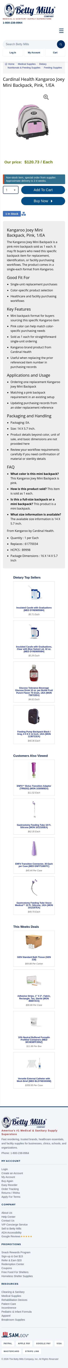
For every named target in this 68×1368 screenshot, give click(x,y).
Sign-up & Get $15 (12, 1256)
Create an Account (12, 1173)
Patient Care (8, 1303)
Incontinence (8, 1307)
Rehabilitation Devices (14, 1299)
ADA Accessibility (11, 1232)
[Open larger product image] (32, 122)
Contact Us (7, 1220)
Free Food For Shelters (14, 1272)
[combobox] (10, 190)
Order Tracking (10, 1189)
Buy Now (43, 201)
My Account (34, 52)
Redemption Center (12, 1264)
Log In (13, 52)
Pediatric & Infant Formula (16, 1311)
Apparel (6, 1315)
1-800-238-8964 (20, 1153)
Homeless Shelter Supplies (17, 1276)
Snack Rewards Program (15, 1252)
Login (4, 1169)
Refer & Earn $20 (11, 1260)
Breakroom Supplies (13, 1319)
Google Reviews (16, 1236)
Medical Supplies (11, 1295)
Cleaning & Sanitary (12, 1291)
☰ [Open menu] (61, 31)
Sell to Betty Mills (11, 1228)
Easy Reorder (9, 1185)
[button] (5, 122)
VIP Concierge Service (14, 1224)
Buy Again (7, 1181)
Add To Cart (43, 190)
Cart (55, 52)
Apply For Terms (10, 1196)
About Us (6, 1212)
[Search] (61, 44)
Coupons (6, 1268)
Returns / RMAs (10, 1192)
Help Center (8, 1216)
